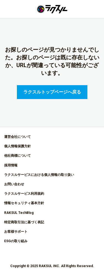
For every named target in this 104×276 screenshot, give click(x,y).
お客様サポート (15, 232)
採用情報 (10, 165)
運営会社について (17, 137)
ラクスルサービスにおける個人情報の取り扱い (39, 175)
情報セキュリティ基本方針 (24, 203)
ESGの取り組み (15, 241)
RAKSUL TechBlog (19, 213)
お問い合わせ (14, 184)
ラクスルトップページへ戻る (52, 92)
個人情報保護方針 (17, 146)
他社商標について (17, 156)
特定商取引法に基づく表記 (24, 222)
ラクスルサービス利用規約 (24, 194)
